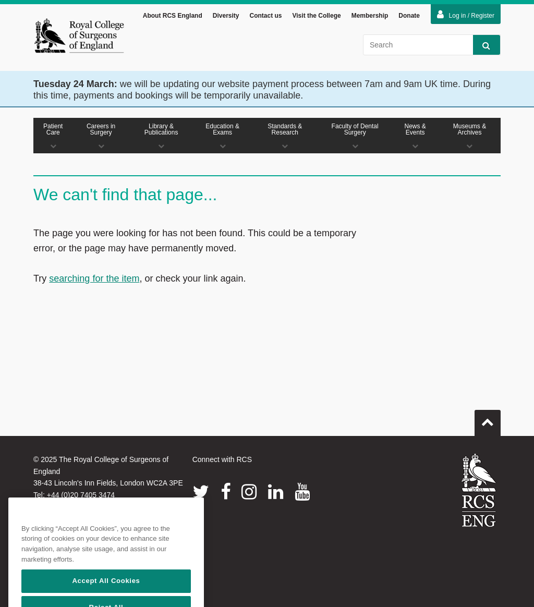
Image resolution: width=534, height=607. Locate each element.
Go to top (488, 421)
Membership (370, 17)
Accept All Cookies (106, 593)
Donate (409, 17)
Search (481, 46)
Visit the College (317, 17)
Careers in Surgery (101, 137)
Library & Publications (161, 137)
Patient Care (53, 137)
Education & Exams (222, 137)
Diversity (226, 17)
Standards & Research (285, 137)
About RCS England (172, 17)
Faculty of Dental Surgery (355, 137)
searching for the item (94, 280)
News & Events (415, 137)
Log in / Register (465, 16)
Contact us (265, 17)
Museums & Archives (470, 137)
